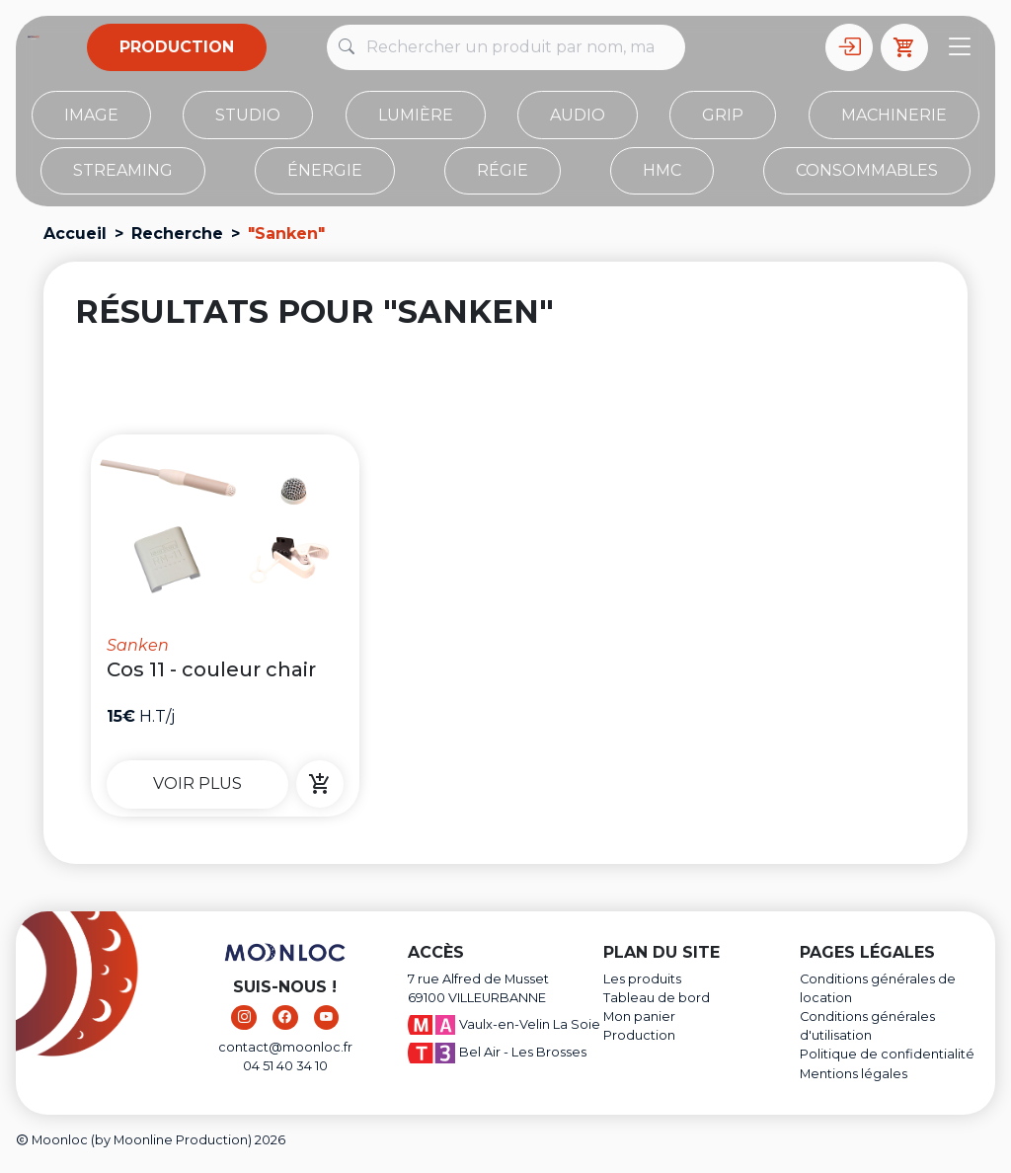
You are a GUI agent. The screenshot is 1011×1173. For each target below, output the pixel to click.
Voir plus (197, 783)
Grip (722, 115)
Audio (577, 115)
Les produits (642, 979)
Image (91, 115)
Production (176, 47)
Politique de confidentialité (887, 1054)
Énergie (324, 170)
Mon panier (639, 1016)
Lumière (415, 115)
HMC (662, 170)
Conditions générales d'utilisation (867, 1026)
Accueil (75, 233)
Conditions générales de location (878, 988)
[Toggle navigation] (959, 47)
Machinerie (894, 115)
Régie (502, 170)
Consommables (867, 170)
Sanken (138, 645)
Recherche (177, 233)
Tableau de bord (656, 997)
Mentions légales (853, 1073)
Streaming (123, 170)
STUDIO (247, 115)
